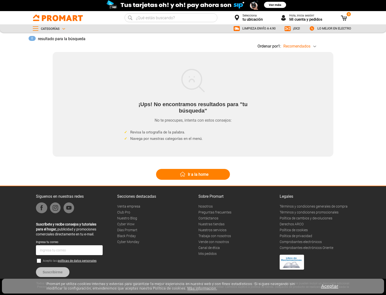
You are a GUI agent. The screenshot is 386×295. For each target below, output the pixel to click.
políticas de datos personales (77, 260)
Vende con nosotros (213, 242)
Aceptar (329, 286)
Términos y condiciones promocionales (309, 212)
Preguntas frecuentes (214, 212)
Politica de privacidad (296, 236)
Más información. (202, 288)
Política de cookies (294, 230)
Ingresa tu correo (47, 242)
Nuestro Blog (127, 218)
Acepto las (69, 260)
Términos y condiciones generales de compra (314, 206)
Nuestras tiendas (211, 224)
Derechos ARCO (292, 224)
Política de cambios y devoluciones (306, 218)
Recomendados (296, 46)
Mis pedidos (207, 254)
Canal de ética (209, 248)
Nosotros (205, 206)
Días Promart (127, 230)
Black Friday (126, 236)
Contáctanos (208, 218)
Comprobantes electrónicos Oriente (306, 248)
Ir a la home (198, 174)
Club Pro (123, 212)
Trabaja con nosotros (214, 236)
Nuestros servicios (212, 230)
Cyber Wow (126, 224)
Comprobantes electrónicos (301, 242)
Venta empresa (128, 206)
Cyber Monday (128, 242)
